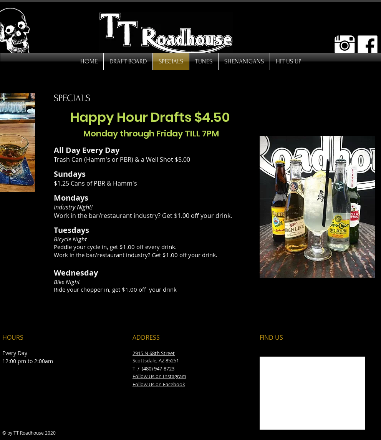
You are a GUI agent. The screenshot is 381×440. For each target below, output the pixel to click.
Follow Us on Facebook (159, 384)
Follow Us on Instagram (159, 376)
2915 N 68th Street (154, 353)
